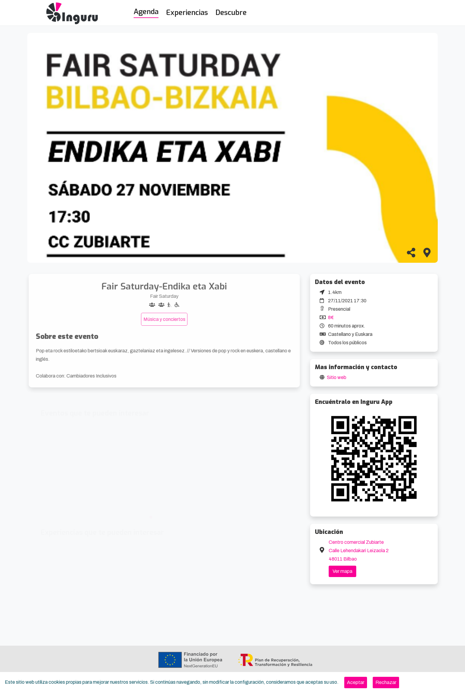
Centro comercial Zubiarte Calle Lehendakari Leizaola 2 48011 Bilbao (359, 550)
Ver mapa (342, 571)
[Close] (355, 682)
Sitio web (336, 377)
